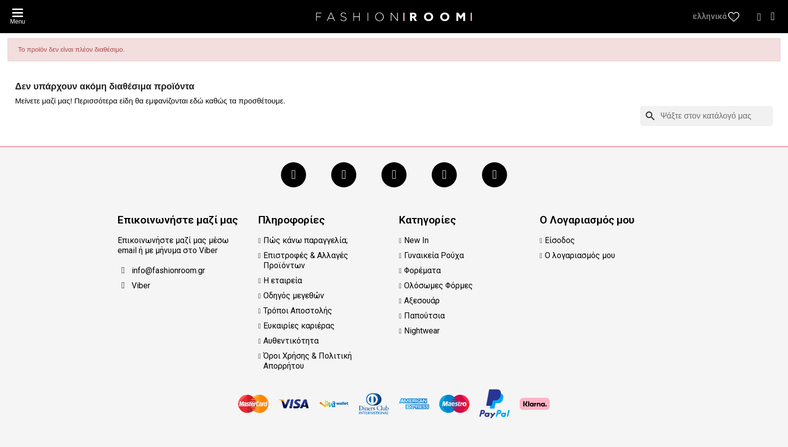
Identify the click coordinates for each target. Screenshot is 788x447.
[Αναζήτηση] (706, 116)
